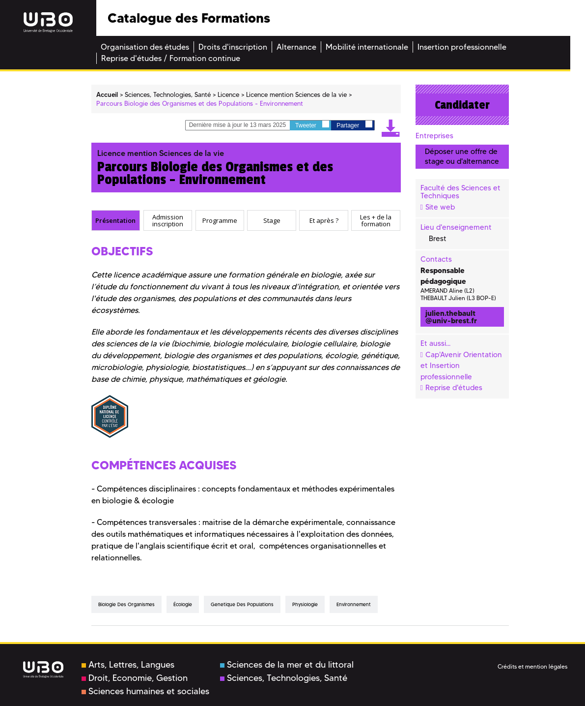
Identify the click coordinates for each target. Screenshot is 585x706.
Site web (440, 207)
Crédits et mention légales (532, 666)
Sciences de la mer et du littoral (287, 664)
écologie (182, 604)
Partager (354, 125)
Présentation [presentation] (115, 220)
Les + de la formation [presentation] (375, 221)
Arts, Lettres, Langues (128, 664)
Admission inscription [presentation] (167, 221)
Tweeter (312, 125)
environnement (353, 604)
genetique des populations (242, 604)
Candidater (462, 104)
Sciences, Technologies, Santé (283, 678)
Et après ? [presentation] (323, 220)
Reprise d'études (453, 387)
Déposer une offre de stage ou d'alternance (462, 156)
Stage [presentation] (271, 220)
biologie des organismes (126, 604)
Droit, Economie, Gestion (135, 678)
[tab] (115, 220)
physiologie (305, 604)
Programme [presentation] (219, 220)
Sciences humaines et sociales (145, 691)
